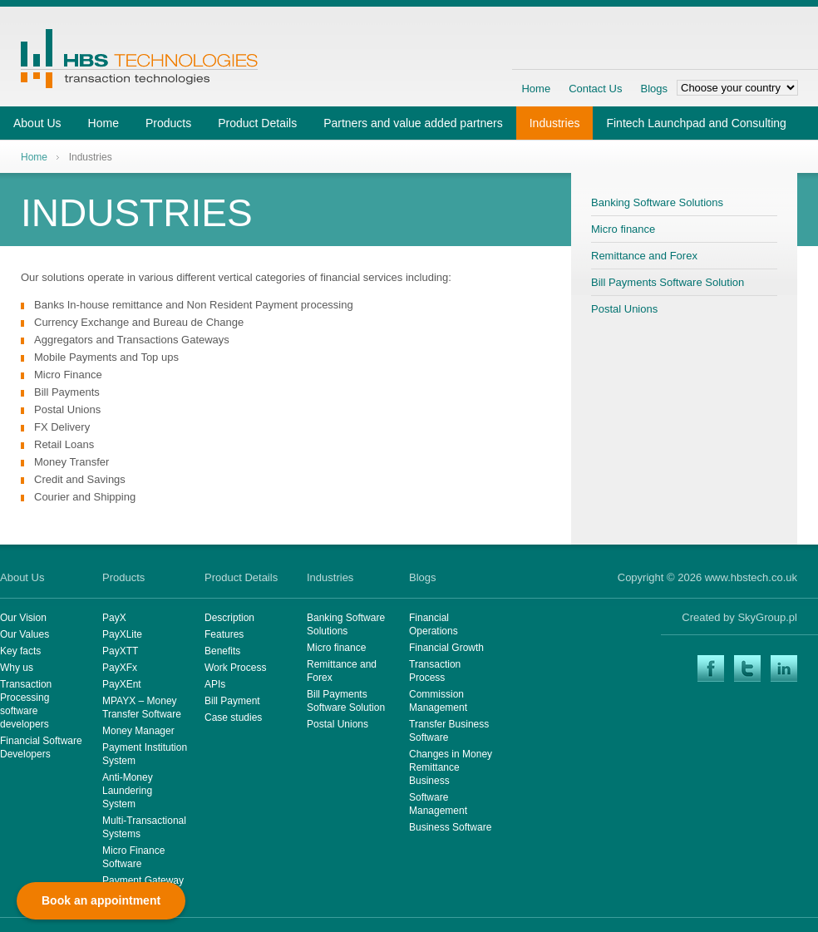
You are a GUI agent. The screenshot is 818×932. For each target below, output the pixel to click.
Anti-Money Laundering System (127, 791)
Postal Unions (624, 309)
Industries (555, 123)
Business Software (450, 827)
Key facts (20, 651)
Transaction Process (435, 670)
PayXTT (120, 651)
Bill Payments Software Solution (667, 282)
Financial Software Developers (41, 747)
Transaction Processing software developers (26, 704)
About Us (37, 123)
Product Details (257, 123)
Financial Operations (433, 624)
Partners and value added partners (413, 123)
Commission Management (438, 700)
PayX (114, 618)
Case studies (233, 717)
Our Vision (23, 618)
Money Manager (138, 731)
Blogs (654, 88)
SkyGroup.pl (767, 617)
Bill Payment (232, 701)
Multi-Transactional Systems (144, 827)
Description (229, 618)
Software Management (438, 803)
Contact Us (595, 88)
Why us (16, 667)
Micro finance (623, 229)
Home (535, 88)
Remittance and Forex (644, 255)
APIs (214, 684)
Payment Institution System (144, 754)
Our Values (24, 634)
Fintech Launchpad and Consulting (696, 123)
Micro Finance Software (133, 857)
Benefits (222, 651)
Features (224, 634)
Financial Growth (446, 647)
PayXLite (122, 634)
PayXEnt (121, 684)
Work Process (235, 667)
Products (168, 123)
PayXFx (119, 667)
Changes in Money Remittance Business (450, 767)
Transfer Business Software (449, 730)
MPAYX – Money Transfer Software (141, 707)
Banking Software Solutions (657, 202)
